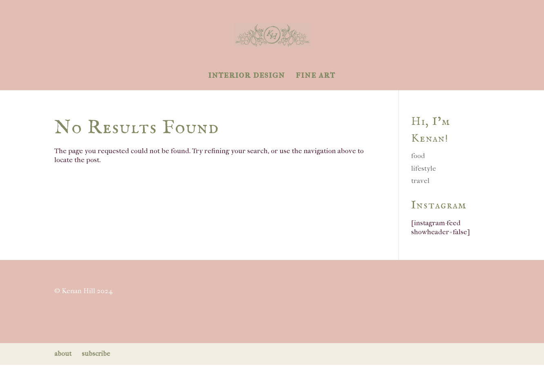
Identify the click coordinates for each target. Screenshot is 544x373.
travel (420, 180)
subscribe (96, 353)
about (63, 353)
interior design (246, 76)
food (418, 155)
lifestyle (423, 168)
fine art (315, 76)
